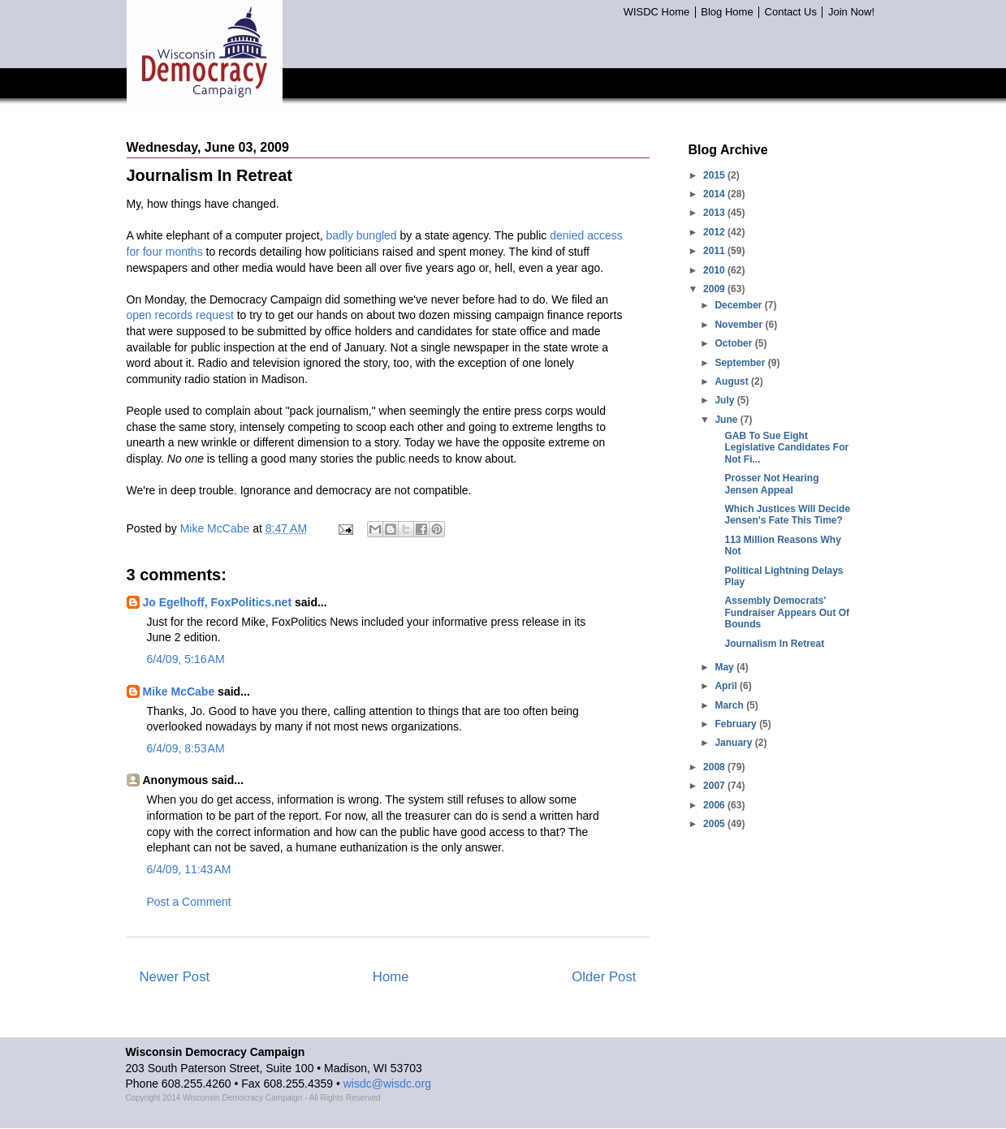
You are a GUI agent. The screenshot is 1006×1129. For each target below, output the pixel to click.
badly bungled (361, 235)
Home (391, 977)
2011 (715, 250)
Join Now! (851, 12)
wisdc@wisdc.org (387, 1083)
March (730, 705)
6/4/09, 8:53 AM (186, 748)
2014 (715, 194)
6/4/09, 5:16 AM (186, 659)
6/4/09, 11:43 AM (189, 869)
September (741, 362)
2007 (715, 785)
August (733, 381)
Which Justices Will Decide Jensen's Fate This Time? (787, 514)
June (727, 419)
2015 (715, 175)
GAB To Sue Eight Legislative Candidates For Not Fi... (786, 447)
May (725, 667)
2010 (715, 270)
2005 (715, 824)
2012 (715, 232)
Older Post (604, 977)
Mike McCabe (179, 691)
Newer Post (175, 977)
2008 (715, 767)
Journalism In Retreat (774, 643)
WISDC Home (657, 12)
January (734, 742)
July (725, 400)
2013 (715, 212)
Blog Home (727, 12)
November (740, 324)
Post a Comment (189, 901)
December (739, 305)
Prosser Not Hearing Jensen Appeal (771, 483)
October (734, 343)
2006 (715, 805)
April (727, 686)
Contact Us (791, 12)
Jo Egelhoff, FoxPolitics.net (217, 602)
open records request (180, 314)
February (737, 724)
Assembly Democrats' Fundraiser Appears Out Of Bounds (786, 612)
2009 (715, 289)
